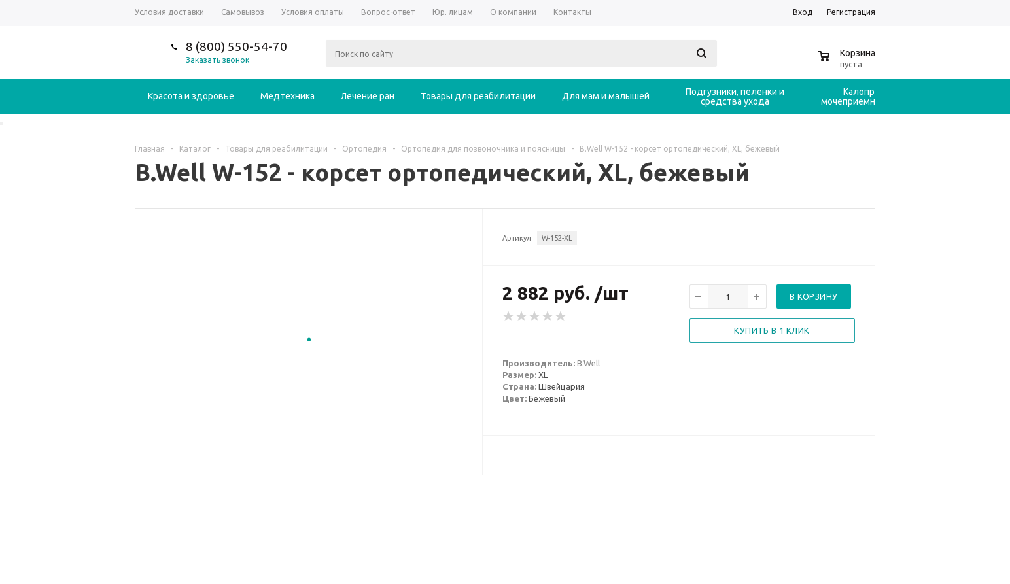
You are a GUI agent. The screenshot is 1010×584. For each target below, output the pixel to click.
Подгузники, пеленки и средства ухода (735, 96)
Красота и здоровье (191, 96)
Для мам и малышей (606, 96)
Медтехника (287, 96)
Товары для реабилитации (478, 96)
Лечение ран (367, 96)
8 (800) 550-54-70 (236, 46)
